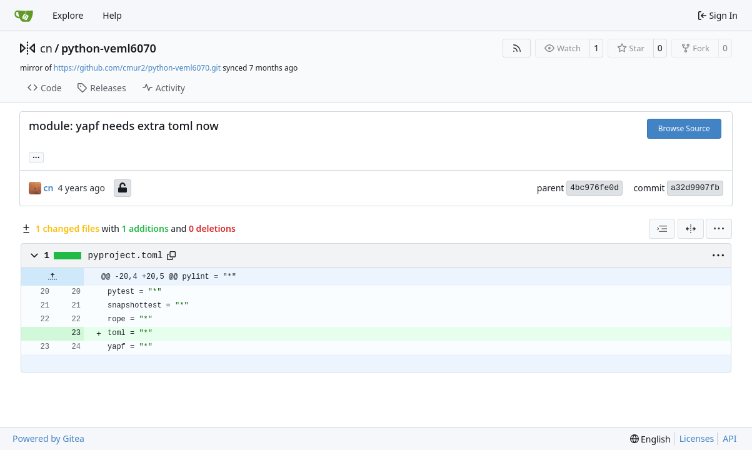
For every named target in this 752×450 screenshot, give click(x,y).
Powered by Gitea (48, 438)
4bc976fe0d (594, 187)
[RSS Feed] (517, 48)
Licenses (696, 438)
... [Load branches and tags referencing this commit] (36, 156)
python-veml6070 (108, 48)
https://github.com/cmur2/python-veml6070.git (137, 67)
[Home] (23, 15)
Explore (68, 15)
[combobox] (662, 229)
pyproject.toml (125, 256)
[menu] (719, 229)
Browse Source (684, 128)
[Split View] (691, 229)
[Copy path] (171, 255)
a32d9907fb (695, 187)
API (729, 438)
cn (46, 48)
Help (112, 15)
